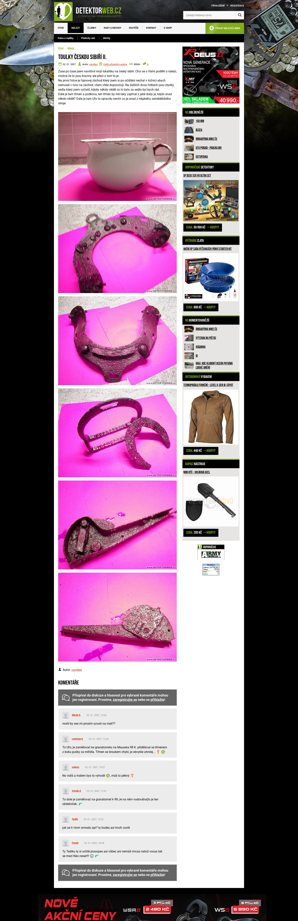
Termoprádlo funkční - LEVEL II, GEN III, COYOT (208, 385)
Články (91, 28)
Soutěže (134, 28)
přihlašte (157, 700)
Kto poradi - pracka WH (209, 148)
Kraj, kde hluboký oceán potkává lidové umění (214, 365)
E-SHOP (168, 28)
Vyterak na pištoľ (206, 338)
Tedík (75, 819)
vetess (75, 767)
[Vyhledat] (240, 15)
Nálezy (75, 28)
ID (197, 356)
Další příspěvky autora (115, 64)
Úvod (61, 28)
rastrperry (77, 738)
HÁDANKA (200, 347)
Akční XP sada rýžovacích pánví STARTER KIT (207, 249)
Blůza (199, 130)
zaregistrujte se (125, 700)
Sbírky (106, 38)
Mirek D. (76, 715)
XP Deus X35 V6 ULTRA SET (197, 176)
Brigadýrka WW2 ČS (206, 139)
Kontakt (151, 28)
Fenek (75, 842)
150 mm (200, 121)
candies (93, 64)
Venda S (76, 790)
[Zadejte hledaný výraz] (213, 15)
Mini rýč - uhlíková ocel (196, 472)
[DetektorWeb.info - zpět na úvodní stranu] (90, 11)
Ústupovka (202, 157)
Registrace (237, 5)
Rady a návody (112, 28)
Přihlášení (218, 5)
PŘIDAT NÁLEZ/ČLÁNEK (224, 29)
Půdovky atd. (88, 38)
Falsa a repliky (66, 38)
